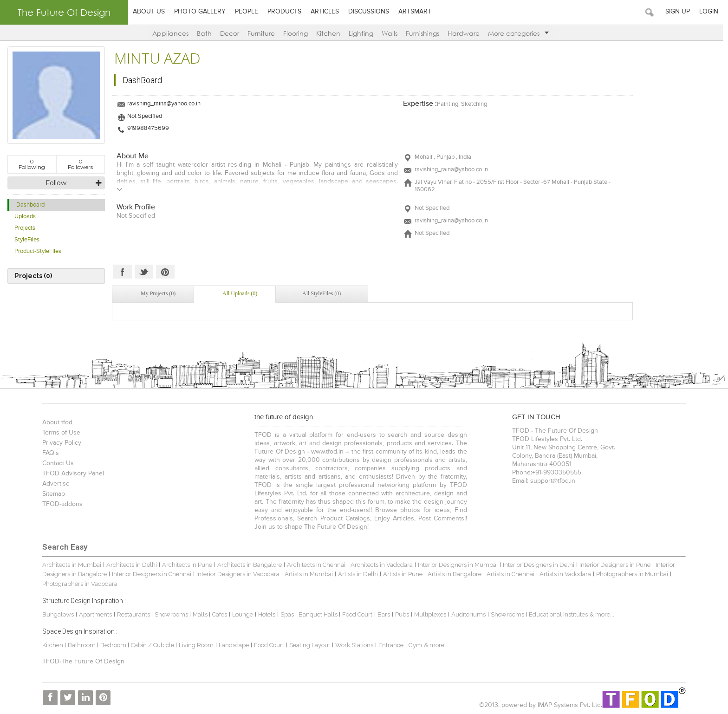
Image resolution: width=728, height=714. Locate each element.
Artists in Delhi (356, 574)
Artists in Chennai (509, 574)
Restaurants (132, 614)
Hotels (264, 614)
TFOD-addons (60, 504)
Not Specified (144, 116)
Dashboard (30, 205)
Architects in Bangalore (247, 564)
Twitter (144, 272)
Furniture (263, 33)
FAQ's (48, 453)
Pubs (400, 614)
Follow (56, 183)
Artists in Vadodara (563, 574)
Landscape (232, 645)
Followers (80, 164)
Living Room (194, 645)
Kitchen (330, 33)
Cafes (217, 614)
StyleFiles (26, 240)
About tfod (55, 422)
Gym (413, 645)
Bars (382, 614)
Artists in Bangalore (453, 574)
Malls (199, 614)
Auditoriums (466, 614)
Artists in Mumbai (307, 574)
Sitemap (51, 494)
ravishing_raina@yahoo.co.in (164, 104)
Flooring (298, 33)
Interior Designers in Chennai (149, 574)
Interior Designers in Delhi (536, 564)
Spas (286, 614)
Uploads (25, 217)
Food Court (355, 614)
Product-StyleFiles (37, 251)
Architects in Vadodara (380, 564)
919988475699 (148, 128)
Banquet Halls (317, 614)
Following (32, 164)
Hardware (466, 33)
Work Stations (352, 645)
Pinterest (165, 272)
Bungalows (56, 614)
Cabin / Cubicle (151, 645)
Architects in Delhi (129, 564)
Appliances (173, 33)
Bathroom (80, 645)
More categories (520, 33)
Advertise (54, 483)
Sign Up (682, 11)
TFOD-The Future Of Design (81, 661)
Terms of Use (59, 432)
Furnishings (425, 33)
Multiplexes (428, 614)
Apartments (93, 614)
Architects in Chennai (314, 564)
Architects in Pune (185, 564)
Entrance (389, 645)
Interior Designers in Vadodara (236, 574)
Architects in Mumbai (69, 564)
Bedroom (112, 645)
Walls (392, 33)
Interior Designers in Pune (613, 564)
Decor (231, 33)
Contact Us (56, 463)
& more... (600, 614)
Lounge (240, 614)
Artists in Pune (401, 574)
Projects (24, 228)
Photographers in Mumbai (630, 574)
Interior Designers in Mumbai (456, 564)
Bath (206, 33)
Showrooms (170, 614)
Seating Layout (307, 645)
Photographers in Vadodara (78, 583)
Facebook (122, 272)
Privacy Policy (59, 443)
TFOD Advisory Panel (71, 473)
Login (713, 11)
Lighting (363, 33)
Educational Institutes (556, 614)
